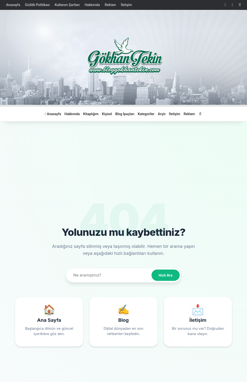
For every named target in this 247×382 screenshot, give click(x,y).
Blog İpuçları (124, 114)
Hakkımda (92, 5)
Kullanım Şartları (67, 5)
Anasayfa (13, 5)
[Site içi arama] (109, 275)
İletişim (126, 5)
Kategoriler (146, 114)
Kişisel (107, 114)
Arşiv (161, 114)
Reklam (110, 5)
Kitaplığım (91, 114)
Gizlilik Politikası (37, 5)
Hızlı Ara (165, 275)
